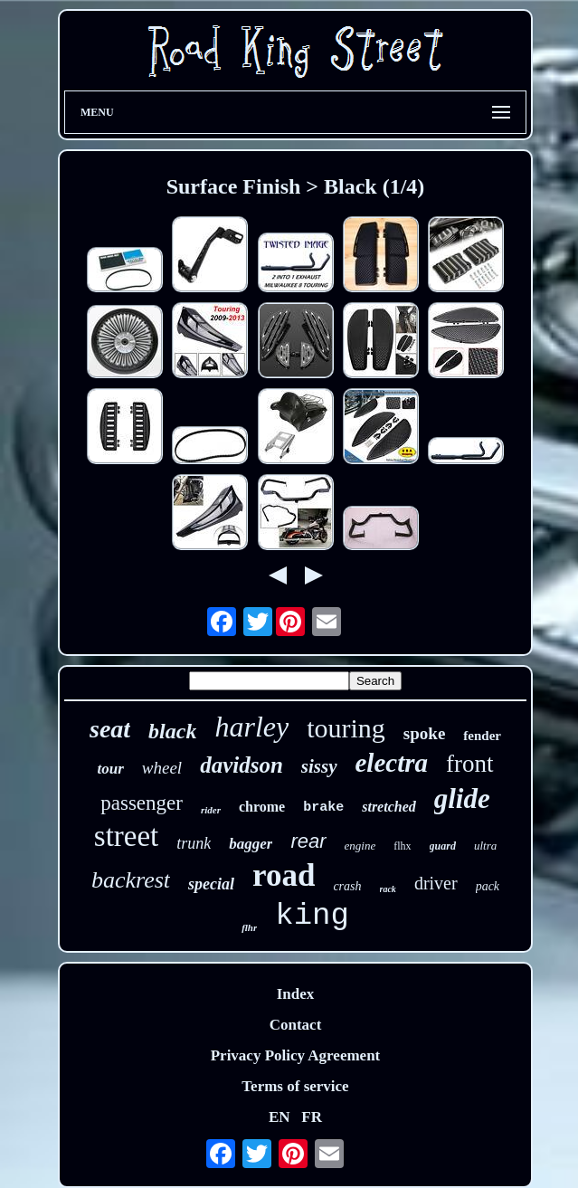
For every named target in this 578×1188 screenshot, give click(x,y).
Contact (296, 1024)
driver (436, 883)
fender (482, 735)
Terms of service (295, 1086)
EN (279, 1117)
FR (311, 1117)
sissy (319, 766)
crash (347, 886)
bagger (250, 843)
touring (346, 728)
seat (110, 729)
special (211, 884)
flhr (249, 927)
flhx (402, 846)
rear (308, 841)
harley (251, 726)
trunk (193, 843)
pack (487, 886)
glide (462, 798)
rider (211, 809)
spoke (424, 733)
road (283, 875)
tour (111, 768)
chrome (262, 806)
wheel (162, 767)
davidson (241, 765)
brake (323, 807)
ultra (485, 845)
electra (392, 762)
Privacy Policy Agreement (296, 1055)
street (126, 836)
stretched (389, 806)
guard (443, 846)
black (172, 731)
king (312, 915)
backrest (130, 880)
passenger (141, 803)
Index (296, 994)
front (469, 763)
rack (388, 889)
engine (360, 845)
